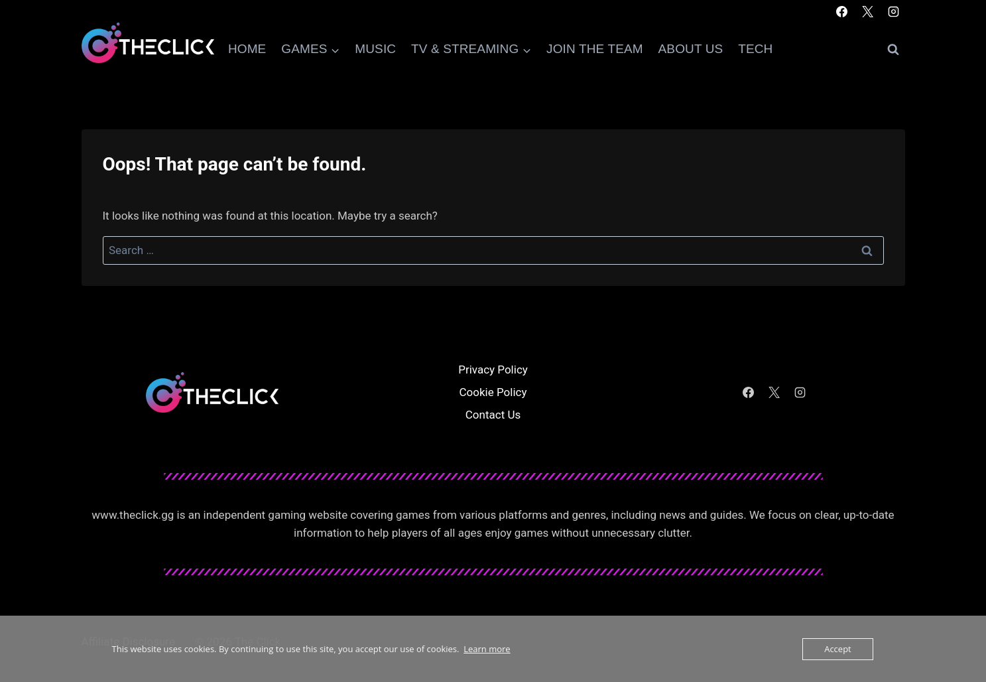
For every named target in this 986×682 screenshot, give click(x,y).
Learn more (486, 649)
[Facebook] (841, 11)
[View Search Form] (893, 50)
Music (375, 49)
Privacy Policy (493, 369)
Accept (837, 649)
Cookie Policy (493, 392)
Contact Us (493, 414)
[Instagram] (894, 11)
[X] (867, 11)
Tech (755, 49)
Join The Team (594, 49)
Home (247, 49)
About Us (690, 49)
